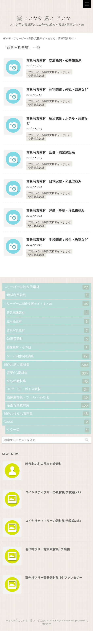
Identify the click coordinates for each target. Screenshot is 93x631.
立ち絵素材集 (48, 381)
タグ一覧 (48, 430)
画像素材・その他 (48, 347)
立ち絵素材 (48, 321)
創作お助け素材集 (46, 364)
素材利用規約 (48, 295)
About (46, 422)
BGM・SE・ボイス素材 (48, 389)
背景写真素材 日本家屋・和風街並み (53, 181)
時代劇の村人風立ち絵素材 (43, 464)
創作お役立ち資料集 (46, 413)
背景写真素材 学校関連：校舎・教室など (57, 240)
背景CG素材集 (48, 373)
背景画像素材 (48, 312)
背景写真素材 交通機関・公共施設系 (53, 60)
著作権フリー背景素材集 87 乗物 (47, 549)
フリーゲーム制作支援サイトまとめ (49, 72)
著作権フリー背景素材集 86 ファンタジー (53, 578)
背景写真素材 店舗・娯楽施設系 (50, 152)
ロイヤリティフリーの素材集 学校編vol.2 (53, 492)
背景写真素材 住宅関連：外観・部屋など (57, 89)
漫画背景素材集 (48, 405)
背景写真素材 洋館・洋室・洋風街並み (55, 210)
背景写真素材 (36, 75)
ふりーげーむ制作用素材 (46, 287)
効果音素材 (48, 339)
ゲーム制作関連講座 (48, 356)
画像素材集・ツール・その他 (48, 397)
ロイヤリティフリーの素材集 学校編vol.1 (53, 521)
